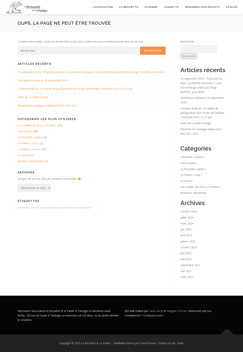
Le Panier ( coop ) (28, 143)
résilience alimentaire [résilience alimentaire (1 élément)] (80, 207)
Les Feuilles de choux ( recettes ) (37, 125)
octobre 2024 (188, 211)
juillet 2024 (187, 217)
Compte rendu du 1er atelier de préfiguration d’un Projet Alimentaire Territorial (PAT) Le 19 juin (75, 88)
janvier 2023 (187, 241)
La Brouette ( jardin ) (30, 137)
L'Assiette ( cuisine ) (30, 149)
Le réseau (24, 155)
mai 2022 (186, 259)
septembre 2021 (190, 265)
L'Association (26, 131)
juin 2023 (185, 229)
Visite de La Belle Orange (33, 97)
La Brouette (128, 7)
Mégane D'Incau (177, 311)
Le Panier (151, 7)
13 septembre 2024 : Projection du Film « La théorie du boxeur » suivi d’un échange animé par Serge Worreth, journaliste (91, 72)
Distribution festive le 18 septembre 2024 (43, 80)
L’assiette (171, 7)
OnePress (120, 343)
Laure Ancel (156, 311)
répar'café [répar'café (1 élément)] (63, 207)
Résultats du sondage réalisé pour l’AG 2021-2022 (48, 105)
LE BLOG (231, 7)
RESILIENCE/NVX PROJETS (202, 7)
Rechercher (187, 41)
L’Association (103, 7)
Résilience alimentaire (31, 161)
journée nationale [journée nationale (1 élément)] (49, 207)
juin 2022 (185, 253)
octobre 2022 (188, 247)
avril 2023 (186, 235)
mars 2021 (186, 277)
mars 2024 (186, 223)
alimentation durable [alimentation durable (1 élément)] (28, 207)
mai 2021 (186, 271)
